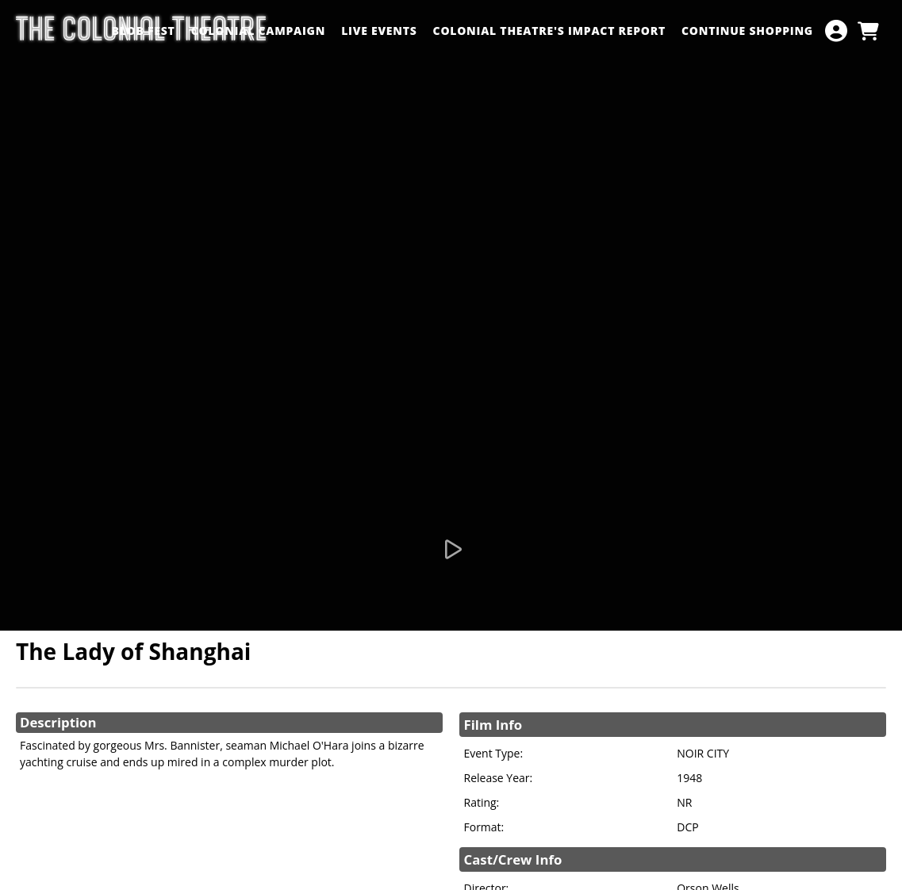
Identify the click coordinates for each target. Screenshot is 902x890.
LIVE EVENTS (378, 30)
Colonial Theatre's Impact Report (549, 30)
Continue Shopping (747, 30)
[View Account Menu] (836, 31)
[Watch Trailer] (451, 550)
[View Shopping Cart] (868, 31)
